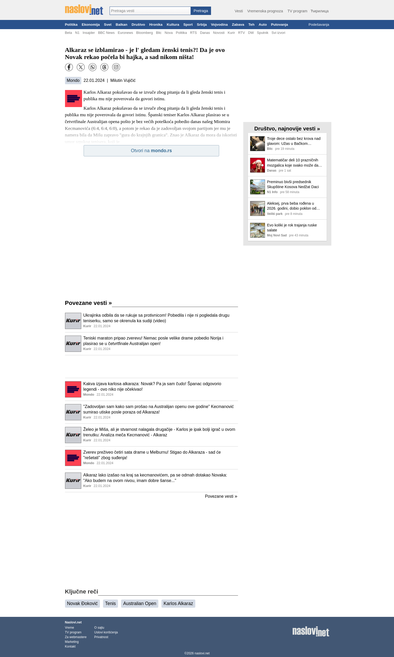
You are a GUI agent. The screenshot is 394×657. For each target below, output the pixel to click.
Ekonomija (91, 25)
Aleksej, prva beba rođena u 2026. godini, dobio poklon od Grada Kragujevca (291, 206)
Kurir (231, 33)
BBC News (106, 33)
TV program (297, 11)
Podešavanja (319, 25)
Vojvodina (219, 25)
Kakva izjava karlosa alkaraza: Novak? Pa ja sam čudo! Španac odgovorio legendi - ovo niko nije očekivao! (152, 386)
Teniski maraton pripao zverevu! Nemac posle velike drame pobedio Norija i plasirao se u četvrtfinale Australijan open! (153, 341)
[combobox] (150, 11)
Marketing (72, 642)
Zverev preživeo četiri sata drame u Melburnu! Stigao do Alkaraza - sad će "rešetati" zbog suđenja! (152, 455)
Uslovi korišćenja (106, 632)
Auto (263, 25)
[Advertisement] (151, 366)
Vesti (239, 11)
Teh (252, 25)
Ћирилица (319, 11)
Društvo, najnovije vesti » (287, 128)
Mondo (73, 80)
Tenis (110, 603)
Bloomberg (144, 33)
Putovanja (279, 25)
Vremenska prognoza (265, 11)
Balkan (121, 25)
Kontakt (70, 646)
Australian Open (139, 603)
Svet (108, 25)
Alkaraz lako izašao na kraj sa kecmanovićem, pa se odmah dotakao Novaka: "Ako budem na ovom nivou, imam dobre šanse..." (155, 478)
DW (251, 33)
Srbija (202, 25)
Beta (68, 33)
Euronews (125, 33)
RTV (241, 33)
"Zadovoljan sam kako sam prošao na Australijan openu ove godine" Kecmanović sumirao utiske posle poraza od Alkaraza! (158, 409)
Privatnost (101, 637)
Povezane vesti (88, 303)
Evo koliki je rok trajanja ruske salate (292, 227)
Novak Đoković (82, 603)
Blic (158, 33)
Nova (169, 33)
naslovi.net (202, 653)
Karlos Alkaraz (178, 603)
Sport (188, 25)
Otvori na (151, 150)
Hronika (156, 25)
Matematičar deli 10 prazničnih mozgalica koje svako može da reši (293, 163)
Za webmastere (76, 637)
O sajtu (99, 627)
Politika (71, 25)
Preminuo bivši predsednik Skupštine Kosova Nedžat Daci (293, 184)
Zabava (238, 25)
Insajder (89, 33)
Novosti (219, 33)
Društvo (138, 25)
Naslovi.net (73, 622)
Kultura (173, 25)
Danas (205, 33)
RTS (193, 33)
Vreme (69, 627)
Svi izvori (278, 33)
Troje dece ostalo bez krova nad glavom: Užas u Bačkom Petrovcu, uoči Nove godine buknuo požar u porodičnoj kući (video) (294, 141)
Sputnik (262, 33)
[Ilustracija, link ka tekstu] (73, 321)
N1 (77, 33)
